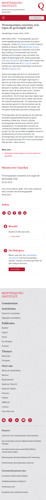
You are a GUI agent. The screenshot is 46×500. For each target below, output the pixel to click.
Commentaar (10, 303)
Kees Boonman (12, 60)
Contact (5, 407)
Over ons (7, 366)
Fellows (5, 397)
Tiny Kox (28, 63)
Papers (5, 332)
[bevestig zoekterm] (30, 18)
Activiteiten (9, 309)
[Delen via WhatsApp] (20, 213)
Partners (5, 393)
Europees (6, 360)
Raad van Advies (9, 388)
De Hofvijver (7, 341)
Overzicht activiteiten (11, 313)
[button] (5, 420)
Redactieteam (8, 379)
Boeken (5, 328)
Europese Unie (14, 68)
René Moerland (23, 44)
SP (23, 63)
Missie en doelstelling (11, 370)
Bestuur (5, 375)
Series (4, 337)
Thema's (7, 351)
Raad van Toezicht (9, 384)
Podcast (5, 346)
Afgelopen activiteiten (11, 318)
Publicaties (8, 323)
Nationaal (6, 356)
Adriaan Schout (32, 47)
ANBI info (6, 402)
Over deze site (8, 411)
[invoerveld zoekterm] (36, 18)
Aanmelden (16, 269)
